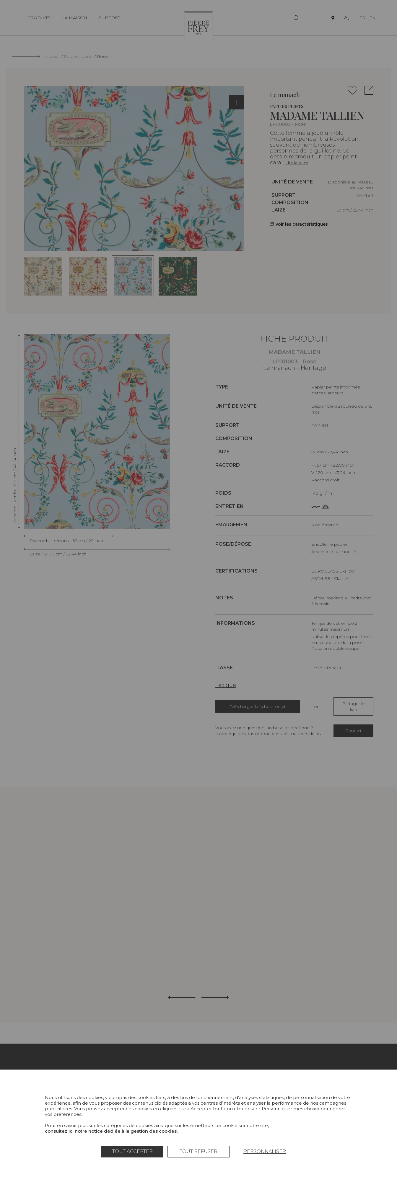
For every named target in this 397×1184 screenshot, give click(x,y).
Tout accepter (132, 1151)
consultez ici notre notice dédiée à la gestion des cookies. (111, 1131)
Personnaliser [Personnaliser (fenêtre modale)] (264, 1151)
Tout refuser (198, 1151)
